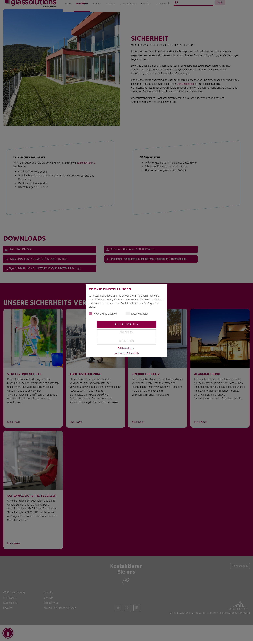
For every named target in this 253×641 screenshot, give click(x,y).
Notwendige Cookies (103, 313)
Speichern (126, 341)
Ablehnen (127, 332)
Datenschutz (132, 353)
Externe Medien (137, 313)
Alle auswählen (126, 324)
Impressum (119, 353)
